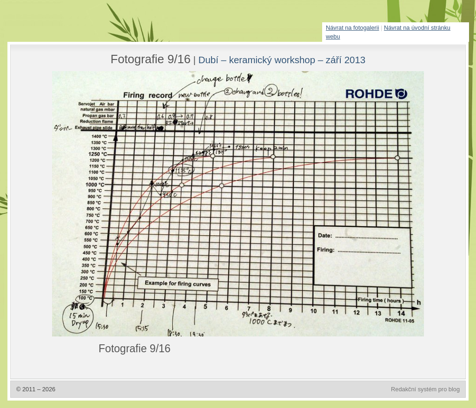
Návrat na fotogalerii (352, 27)
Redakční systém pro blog (425, 389)
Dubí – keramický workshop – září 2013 (282, 59)
